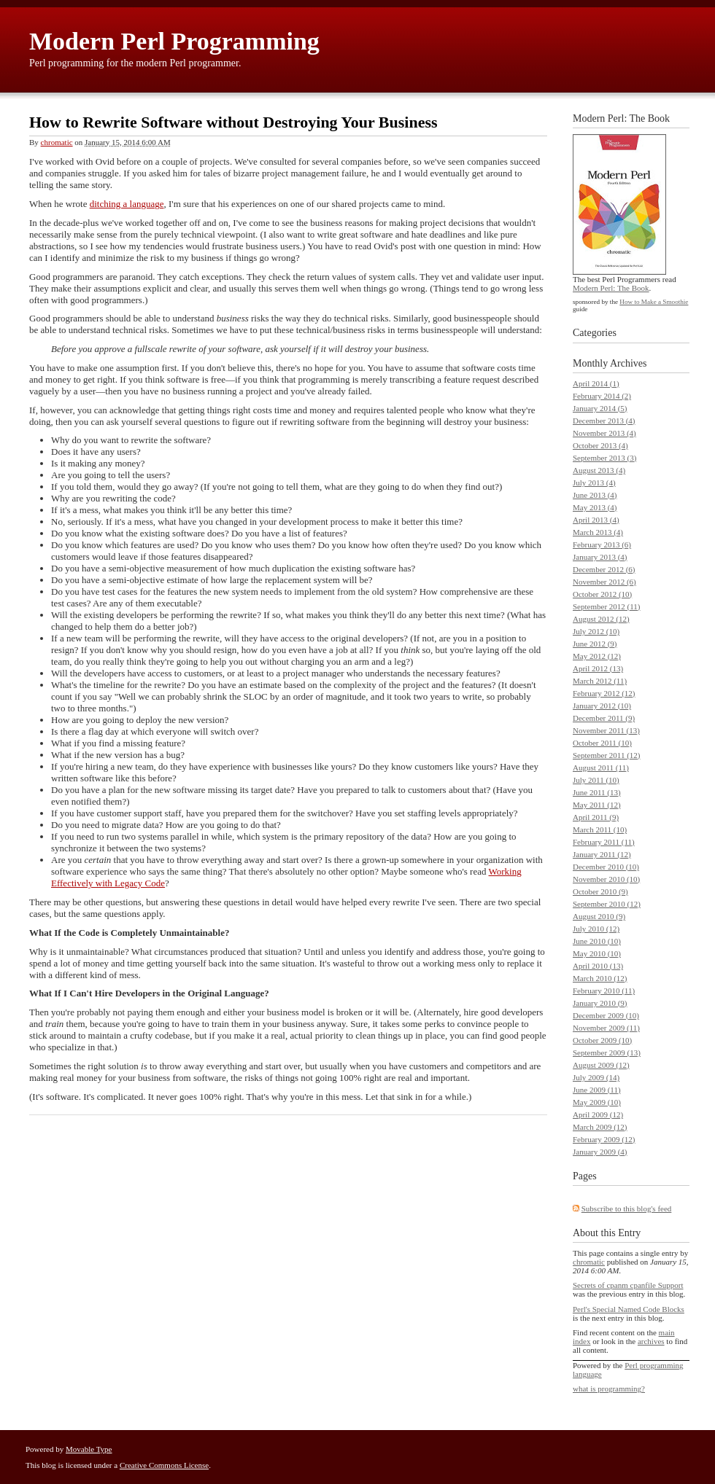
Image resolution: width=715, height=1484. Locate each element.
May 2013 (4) (595, 507)
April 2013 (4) (596, 519)
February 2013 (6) (602, 544)
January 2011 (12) (602, 854)
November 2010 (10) (606, 879)
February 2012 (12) (604, 693)
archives (651, 1341)
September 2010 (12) (607, 903)
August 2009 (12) (601, 1065)
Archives (628, 363)
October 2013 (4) (600, 445)
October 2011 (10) (602, 742)
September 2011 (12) (606, 755)
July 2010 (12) (596, 928)
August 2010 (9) (599, 916)
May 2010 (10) (597, 953)
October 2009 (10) (602, 1040)
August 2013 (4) (599, 470)
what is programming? (609, 1388)
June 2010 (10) (597, 941)
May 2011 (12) (597, 804)
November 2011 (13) (606, 730)
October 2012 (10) (602, 594)
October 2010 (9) (600, 891)
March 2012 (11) (600, 680)
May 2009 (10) (597, 1102)
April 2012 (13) (598, 668)
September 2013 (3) (604, 457)
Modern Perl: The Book (611, 288)
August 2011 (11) (601, 767)
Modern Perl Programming (174, 41)
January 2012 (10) (602, 705)
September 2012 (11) (606, 606)
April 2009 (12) (598, 1114)
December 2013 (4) (604, 420)
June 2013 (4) (595, 495)
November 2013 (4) (604, 433)
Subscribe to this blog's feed (626, 1208)
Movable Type (89, 1449)
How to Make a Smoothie (653, 301)
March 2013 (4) (598, 532)
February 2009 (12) (604, 1139)
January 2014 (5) (600, 408)
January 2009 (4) (600, 1151)
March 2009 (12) (600, 1126)
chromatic (57, 142)
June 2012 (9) (595, 643)
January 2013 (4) (600, 556)
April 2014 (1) (596, 383)
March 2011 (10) (600, 829)
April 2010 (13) (598, 965)
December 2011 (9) (604, 718)
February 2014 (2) (602, 395)
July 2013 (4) (594, 482)
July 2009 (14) (596, 1077)
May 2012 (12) (597, 656)
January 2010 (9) (600, 1003)
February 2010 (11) (604, 990)
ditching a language (127, 203)
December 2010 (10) (606, 866)
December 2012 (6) (604, 569)
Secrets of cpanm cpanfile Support (628, 1285)
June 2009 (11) (597, 1089)
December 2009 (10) (606, 1015)
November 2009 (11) (606, 1027)
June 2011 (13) (597, 792)
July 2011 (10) (596, 780)
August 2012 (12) (601, 618)
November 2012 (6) (604, 581)
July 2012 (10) (596, 631)
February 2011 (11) (604, 841)
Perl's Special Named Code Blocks (628, 1309)
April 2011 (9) (596, 817)
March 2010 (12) (600, 978)
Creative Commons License (164, 1465)
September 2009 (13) (607, 1052)
